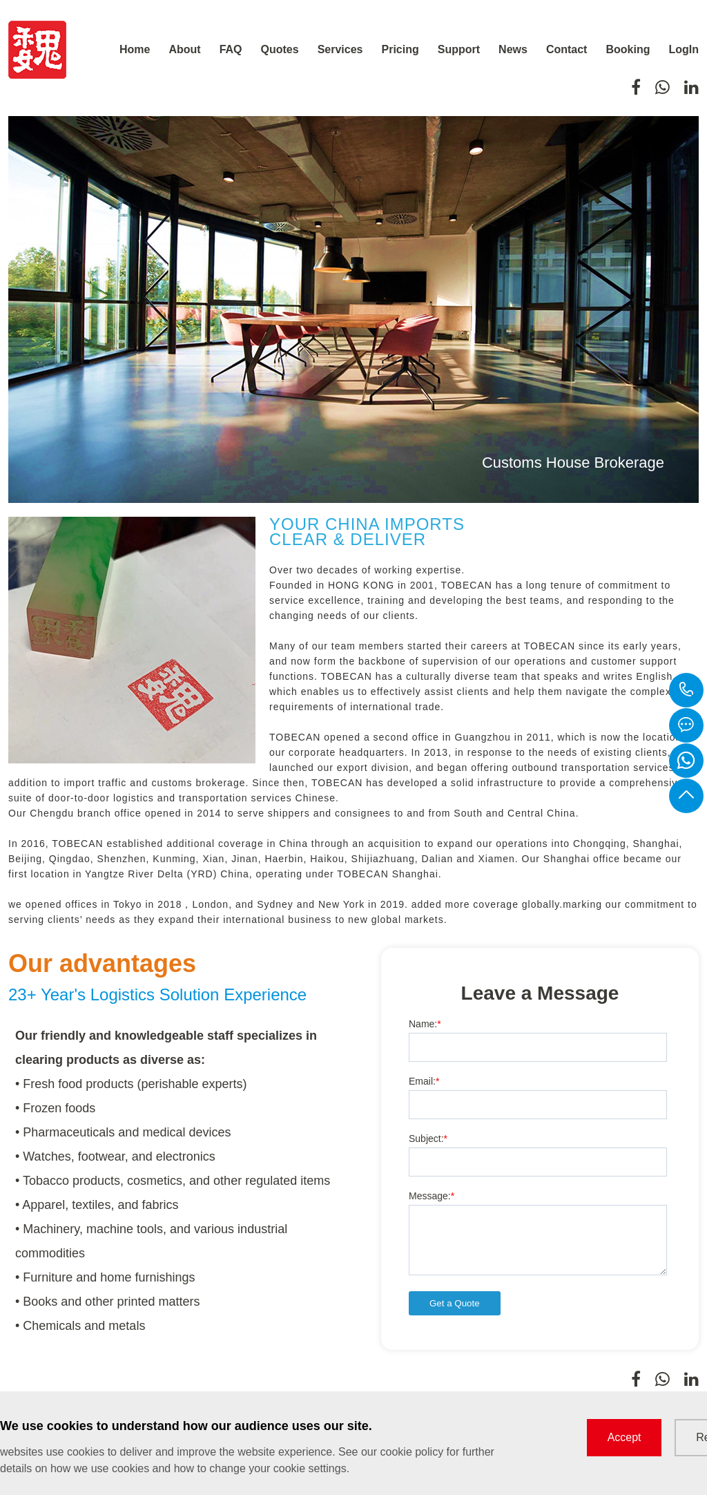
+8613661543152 (686, 690)
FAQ (231, 49)
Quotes (280, 49)
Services (340, 49)
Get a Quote (454, 1303)
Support (459, 49)
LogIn (683, 49)
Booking (628, 49)
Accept (624, 1437)
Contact (567, 49)
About (184, 49)
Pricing (400, 49)
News (512, 49)
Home (134, 49)
